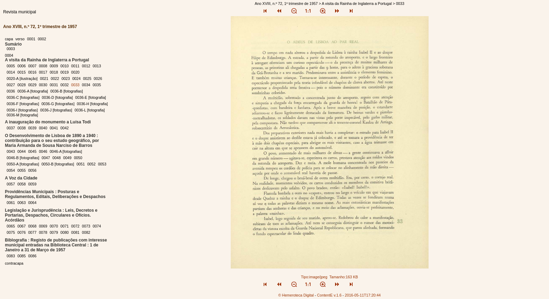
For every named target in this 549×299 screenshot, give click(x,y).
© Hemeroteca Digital (296, 295)
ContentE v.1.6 (329, 295)
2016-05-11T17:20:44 (363, 295)
